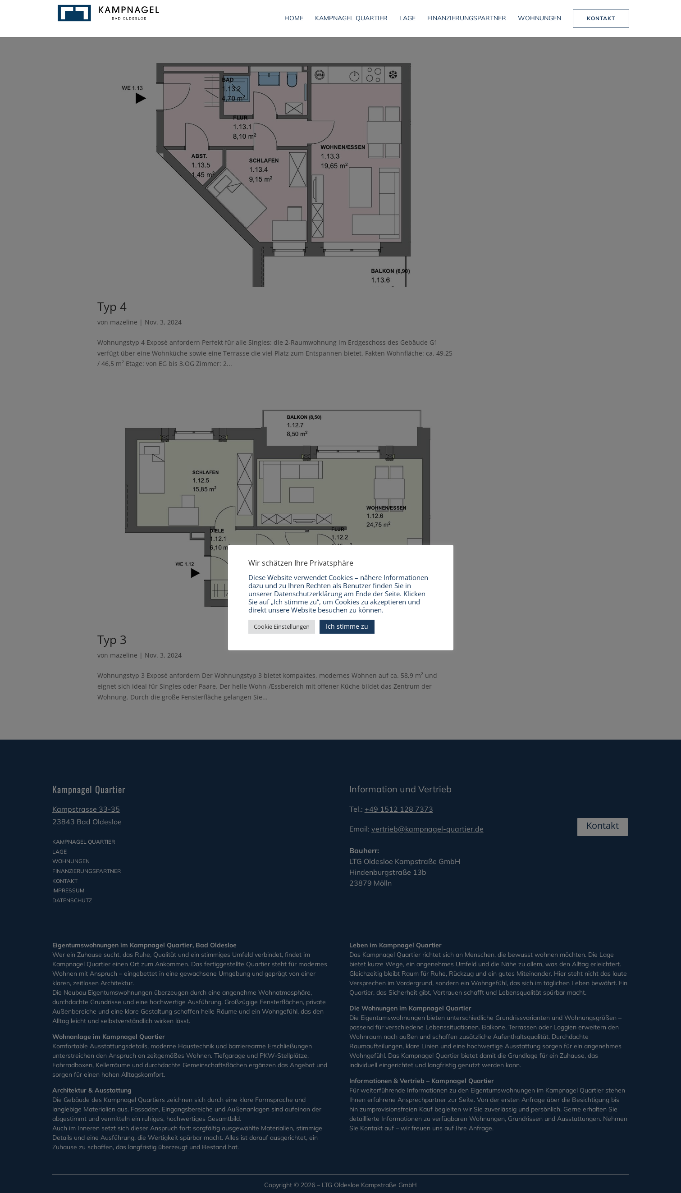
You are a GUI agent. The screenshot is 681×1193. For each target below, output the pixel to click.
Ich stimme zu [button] (347, 626)
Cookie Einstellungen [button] (282, 626)
